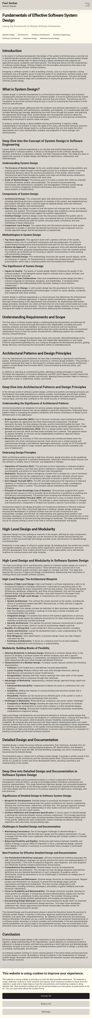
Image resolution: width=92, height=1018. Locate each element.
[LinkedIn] (3, 976)
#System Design (8, 35)
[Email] (28, 976)
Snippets (6, 997)
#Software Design (30, 38)
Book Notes (7, 999)
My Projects (7, 985)
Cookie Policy (8, 1007)
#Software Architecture (11, 38)
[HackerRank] (15, 976)
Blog (4, 992)
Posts (5, 995)
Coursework (7, 987)
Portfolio (6, 982)
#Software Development (41, 35)
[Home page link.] (9, 4)
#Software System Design (50, 38)
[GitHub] (9, 976)
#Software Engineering (61, 35)
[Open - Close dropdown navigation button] (88, 4)
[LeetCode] (21, 976)
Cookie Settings (9, 1005)
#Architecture (23, 35)
